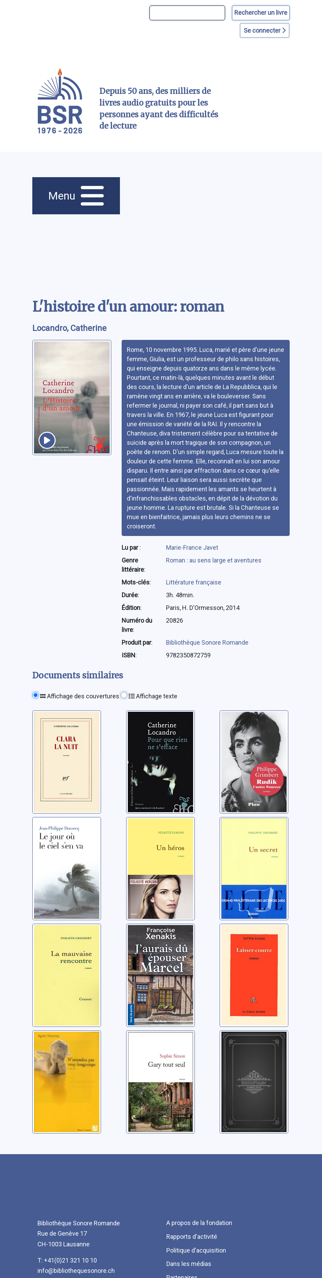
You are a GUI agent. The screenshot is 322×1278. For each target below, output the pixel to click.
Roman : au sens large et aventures (214, 560)
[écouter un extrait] (47, 440)
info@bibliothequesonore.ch (76, 1270)
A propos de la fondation (199, 1222)
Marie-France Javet (192, 547)
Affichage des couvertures (79, 696)
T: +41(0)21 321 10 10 (67, 1260)
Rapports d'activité (191, 1236)
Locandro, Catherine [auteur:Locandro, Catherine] (69, 328)
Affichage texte (153, 696)
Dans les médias (188, 1263)
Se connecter (265, 30)
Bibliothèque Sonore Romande (207, 642)
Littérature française (193, 582)
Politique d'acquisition (196, 1250)
